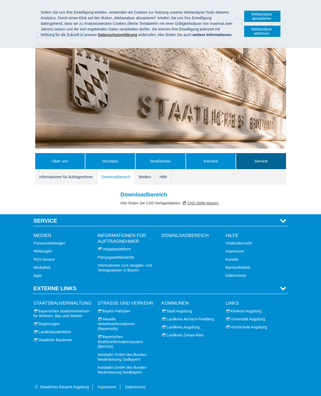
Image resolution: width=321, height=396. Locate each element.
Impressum (235, 251)
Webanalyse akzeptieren (261, 16)
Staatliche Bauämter (55, 340)
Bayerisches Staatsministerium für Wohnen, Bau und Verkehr (62, 313)
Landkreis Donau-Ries (185, 335)
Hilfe (163, 177)
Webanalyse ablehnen (261, 31)
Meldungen (43, 251)
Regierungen (49, 324)
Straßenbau (160, 161)
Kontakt (232, 259)
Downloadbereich (115, 177)
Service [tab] (45, 221)
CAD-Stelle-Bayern (203, 203)
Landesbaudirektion (54, 332)
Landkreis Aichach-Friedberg (190, 319)
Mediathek (42, 267)
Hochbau (110, 161)
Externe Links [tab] (55, 288)
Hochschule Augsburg (249, 327)
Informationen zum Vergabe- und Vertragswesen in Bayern (125, 267)
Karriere (211, 161)
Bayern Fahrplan (116, 311)
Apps (38, 275)
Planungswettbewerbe (116, 257)
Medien (145, 177)
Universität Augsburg (248, 319)
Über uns (60, 161)
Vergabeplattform (116, 249)
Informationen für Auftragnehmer (66, 177)
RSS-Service (44, 259)
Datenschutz (236, 275)
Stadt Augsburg (179, 311)
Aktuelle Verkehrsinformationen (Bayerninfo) (116, 324)
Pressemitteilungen (49, 243)
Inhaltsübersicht (239, 243)
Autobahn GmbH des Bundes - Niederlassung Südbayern (123, 357)
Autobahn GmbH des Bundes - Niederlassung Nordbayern (123, 369)
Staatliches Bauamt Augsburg (64, 387)
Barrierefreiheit (238, 267)
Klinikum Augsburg (246, 311)
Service (261, 161)
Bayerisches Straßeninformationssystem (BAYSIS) (120, 341)
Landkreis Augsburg (183, 327)
